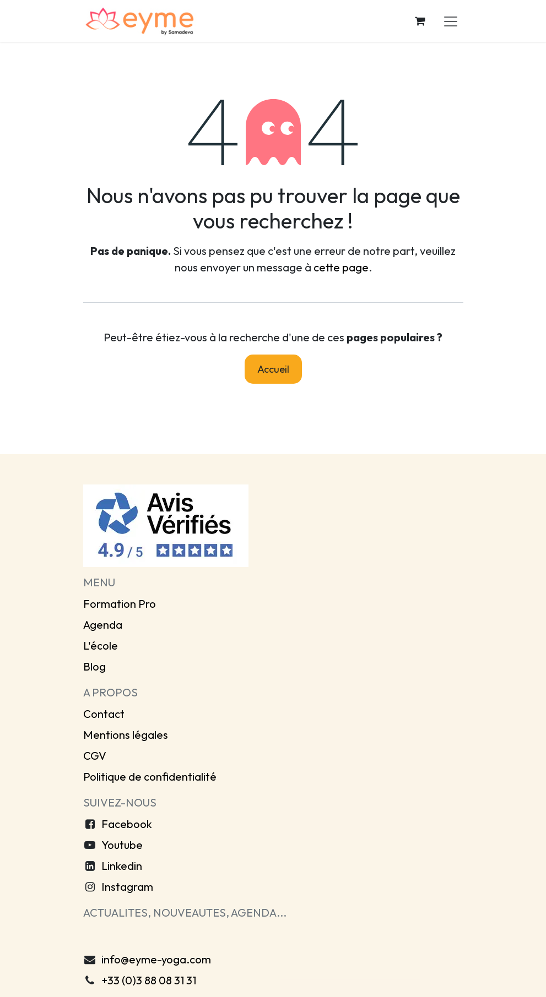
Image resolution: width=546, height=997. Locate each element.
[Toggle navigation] (450, 21)
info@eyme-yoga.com (156, 959)
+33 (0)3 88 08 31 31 (148, 980)
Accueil (273, 369)
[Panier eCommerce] (420, 21)
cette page (341, 267)
